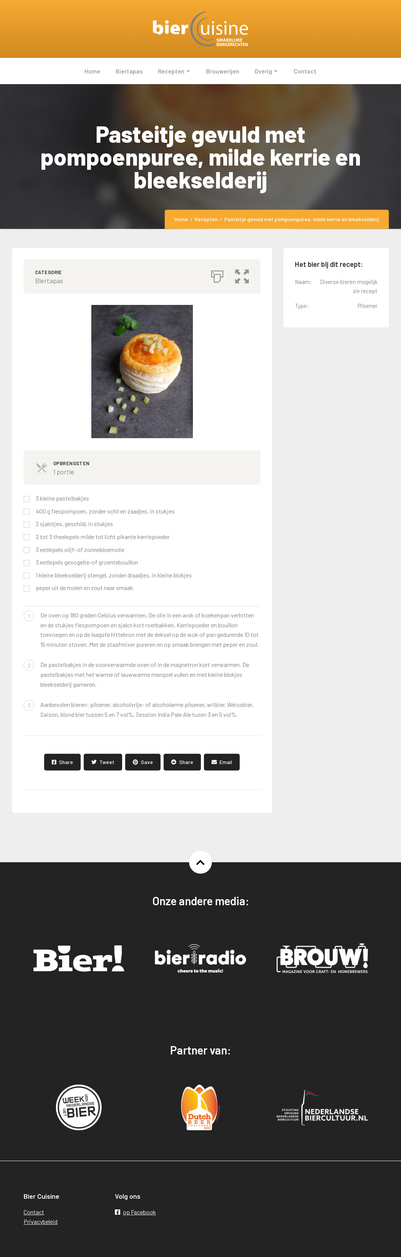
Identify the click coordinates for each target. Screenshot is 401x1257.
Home (181, 219)
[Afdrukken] (217, 274)
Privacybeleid (40, 1221)
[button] (242, 274)
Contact (34, 1212)
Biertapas (49, 280)
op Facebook (135, 1212)
